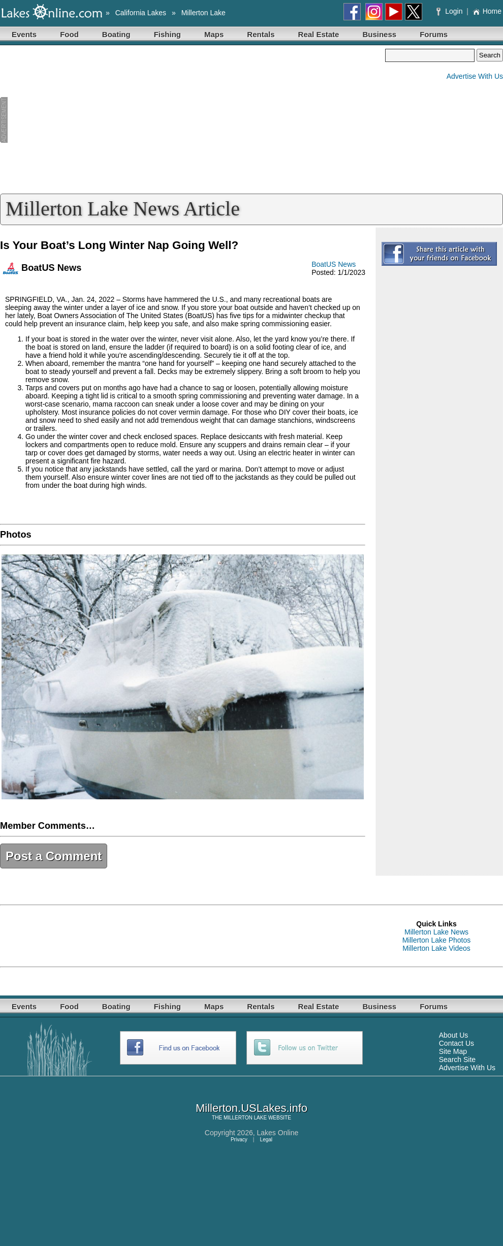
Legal (266, 1139)
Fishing (167, 34)
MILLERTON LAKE (245, 1117)
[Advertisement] (193, 120)
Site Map (453, 1051)
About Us (453, 1035)
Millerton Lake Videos (436, 948)
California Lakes (140, 13)
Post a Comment (54, 856)
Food (69, 34)
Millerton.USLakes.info (251, 1108)
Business (379, 34)
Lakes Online (278, 1133)
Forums (434, 34)
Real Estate (318, 34)
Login (450, 11)
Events (24, 34)
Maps (214, 34)
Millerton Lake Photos (436, 940)
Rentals (260, 34)
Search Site (457, 1059)
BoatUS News (333, 264)
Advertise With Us (475, 76)
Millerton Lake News (436, 932)
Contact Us (456, 1043)
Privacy (239, 1139)
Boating (116, 34)
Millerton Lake (203, 13)
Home (487, 11)
